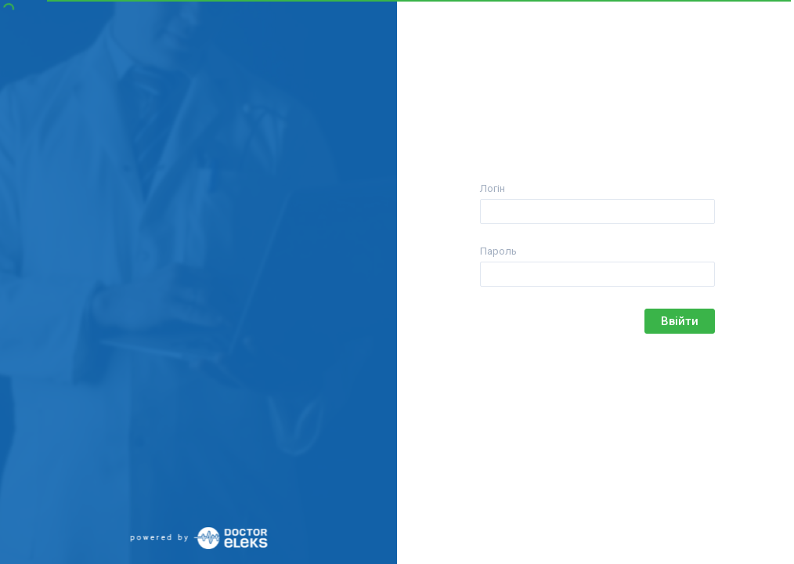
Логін (492, 188)
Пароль (498, 251)
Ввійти (679, 321)
